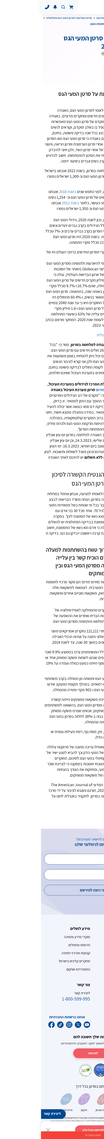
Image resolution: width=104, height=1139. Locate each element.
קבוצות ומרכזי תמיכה (35, 953)
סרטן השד (94, 937)
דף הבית (96, 18)
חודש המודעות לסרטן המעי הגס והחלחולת (28, 18)
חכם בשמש (93, 1001)
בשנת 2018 (26, 191)
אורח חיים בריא (79, 18)
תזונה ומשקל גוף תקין (86, 1009)
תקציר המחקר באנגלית (73, 335)
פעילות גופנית (91, 1017)
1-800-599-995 (35, 998)
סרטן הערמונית (90, 953)
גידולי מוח (94, 969)
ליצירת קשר (11, 1113)
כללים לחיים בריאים (88, 1025)
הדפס (72, 71)
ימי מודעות (61, 18)
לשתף (90, 71)
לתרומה (52, 1053)
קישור (95, 801)
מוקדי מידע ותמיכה (36, 937)
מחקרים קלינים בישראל (33, 961)
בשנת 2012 (29, 202)
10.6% (75, 252)
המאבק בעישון (91, 993)
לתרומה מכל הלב (52, 1130)
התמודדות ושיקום (37, 969)
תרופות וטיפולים (38, 945)
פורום (59, 389)
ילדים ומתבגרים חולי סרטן (83, 961)
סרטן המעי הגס (90, 945)
